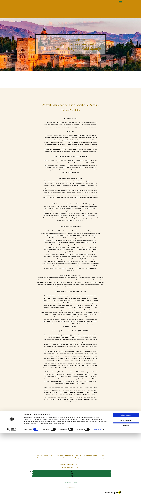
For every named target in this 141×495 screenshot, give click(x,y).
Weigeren (126, 487)
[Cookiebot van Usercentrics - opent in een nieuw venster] (12, 491)
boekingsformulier (62, 455)
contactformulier (39, 457)
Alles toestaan (126, 477)
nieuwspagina (101, 457)
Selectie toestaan (126, 482)
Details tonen (97, 491)
